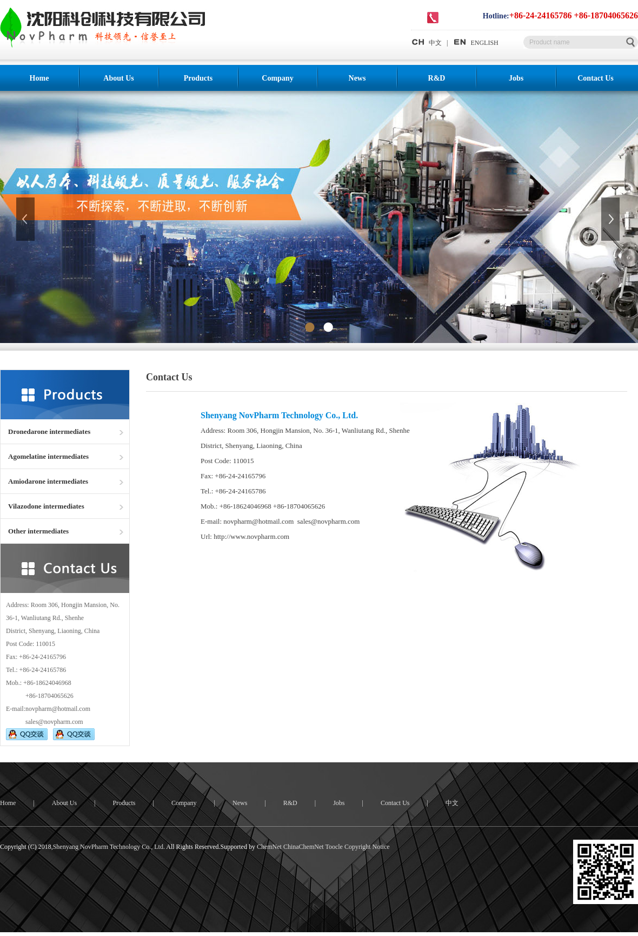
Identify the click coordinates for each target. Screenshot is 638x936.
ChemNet (269, 847)
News (357, 78)
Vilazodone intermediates (46, 506)
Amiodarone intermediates (48, 481)
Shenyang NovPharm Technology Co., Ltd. (109, 847)
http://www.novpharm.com (251, 536)
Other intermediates (38, 531)
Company (277, 78)
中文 (426, 43)
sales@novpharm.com (54, 722)
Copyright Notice (367, 847)
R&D (437, 78)
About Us (118, 78)
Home (39, 78)
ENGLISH (475, 43)
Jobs (516, 78)
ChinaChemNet (303, 847)
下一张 (611, 219)
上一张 (26, 219)
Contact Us (595, 78)
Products (198, 78)
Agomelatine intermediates (48, 456)
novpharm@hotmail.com (57, 709)
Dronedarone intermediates (49, 431)
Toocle (333, 847)
